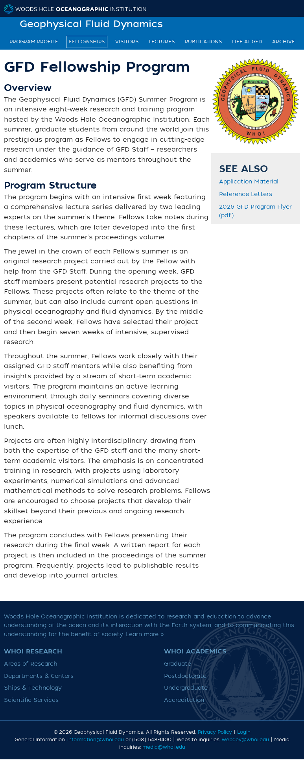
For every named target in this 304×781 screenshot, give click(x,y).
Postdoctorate (185, 676)
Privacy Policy (215, 732)
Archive (283, 42)
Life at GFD (247, 42)
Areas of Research (30, 664)
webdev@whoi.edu (245, 740)
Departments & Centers (39, 676)
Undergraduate (186, 688)
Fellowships (87, 42)
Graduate (177, 664)
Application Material (248, 181)
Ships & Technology (33, 688)
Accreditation (184, 700)
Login (244, 732)
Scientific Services (31, 700)
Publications (203, 42)
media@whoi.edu (163, 747)
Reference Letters (245, 194)
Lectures (162, 42)
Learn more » (145, 634)
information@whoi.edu (95, 740)
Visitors (126, 42)
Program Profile (33, 42)
